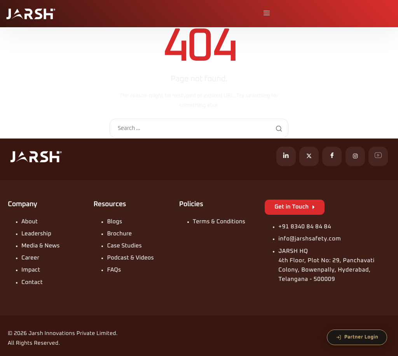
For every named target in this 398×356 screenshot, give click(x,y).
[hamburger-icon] (267, 14)
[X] (309, 156)
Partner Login (357, 337)
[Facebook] (332, 156)
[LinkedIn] (286, 156)
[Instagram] (355, 156)
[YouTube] (378, 156)
